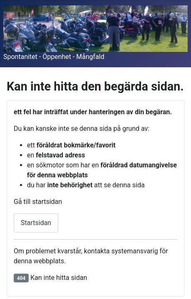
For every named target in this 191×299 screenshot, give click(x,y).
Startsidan (36, 223)
